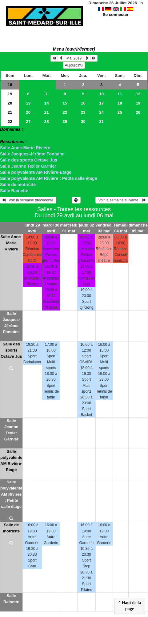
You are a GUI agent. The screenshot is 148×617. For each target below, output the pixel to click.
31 (101, 121)
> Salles (8, 135)
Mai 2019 (74, 58)
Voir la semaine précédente (28, 200)
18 (10, 84)
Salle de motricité (18, 184)
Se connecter (116, 14)
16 (83, 103)
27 (28, 121)
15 (64, 103)
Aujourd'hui (74, 65)
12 (138, 94)
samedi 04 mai (121, 228)
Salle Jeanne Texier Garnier (28, 166)
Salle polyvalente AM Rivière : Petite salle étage (48, 178)
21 (10, 112)
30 (83, 121)
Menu (74, 49)
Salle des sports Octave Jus (28, 160)
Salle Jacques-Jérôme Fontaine (32, 153)
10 (101, 94)
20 (10, 103)
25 (120, 112)
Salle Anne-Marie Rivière (25, 147)
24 (101, 112)
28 (46, 121)
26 (138, 112)
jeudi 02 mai (86, 228)
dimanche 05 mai (138, 228)
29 (64, 121)
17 (101, 103)
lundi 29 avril (32, 228)
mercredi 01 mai (68, 228)
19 (10, 94)
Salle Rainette (14, 190)
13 (28, 103)
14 (46, 103)
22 (64, 112)
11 (120, 94)
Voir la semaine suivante (121, 200)
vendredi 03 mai (104, 228)
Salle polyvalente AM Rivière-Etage (35, 172)
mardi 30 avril (50, 228)
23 (83, 112)
